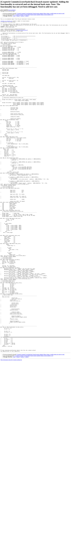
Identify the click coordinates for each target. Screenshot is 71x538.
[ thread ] (18, 15)
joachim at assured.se (21, 32)
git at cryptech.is (12, 10)
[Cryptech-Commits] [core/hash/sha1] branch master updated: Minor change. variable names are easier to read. (40, 13)
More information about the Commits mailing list (11, 426)
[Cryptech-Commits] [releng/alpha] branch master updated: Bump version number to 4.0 (34, 14)
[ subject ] (22, 15)
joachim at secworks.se (6, 21)
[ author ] (27, 15)
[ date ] (14, 15)
